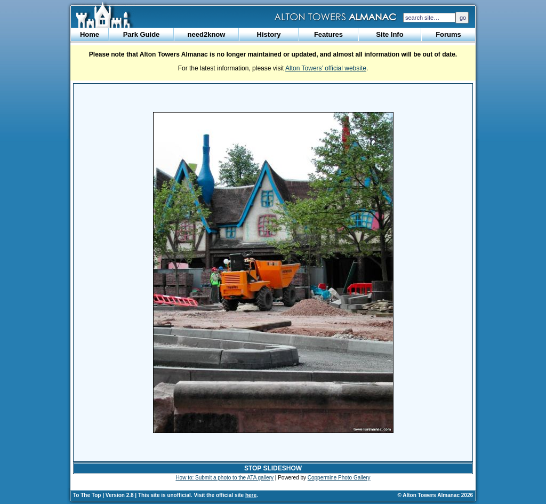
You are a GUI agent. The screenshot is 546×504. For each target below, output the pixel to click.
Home (89, 34)
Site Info (389, 34)
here (250, 495)
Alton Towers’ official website (325, 68)
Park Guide (141, 34)
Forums (448, 34)
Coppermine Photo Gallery (339, 478)
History (269, 34)
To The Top (87, 495)
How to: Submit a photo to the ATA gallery (224, 478)
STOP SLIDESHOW (273, 468)
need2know (207, 34)
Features (328, 34)
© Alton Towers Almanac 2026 (435, 495)
